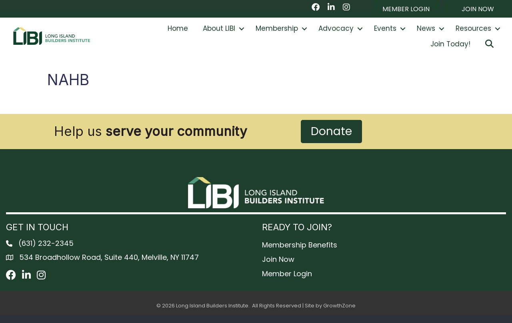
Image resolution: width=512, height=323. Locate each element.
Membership (277, 32)
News (426, 32)
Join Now (278, 266)
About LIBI (219, 32)
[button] (406, 9)
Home (178, 32)
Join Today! (450, 47)
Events (385, 32)
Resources (473, 32)
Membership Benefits (299, 252)
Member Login (287, 281)
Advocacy (336, 32)
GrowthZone (339, 313)
